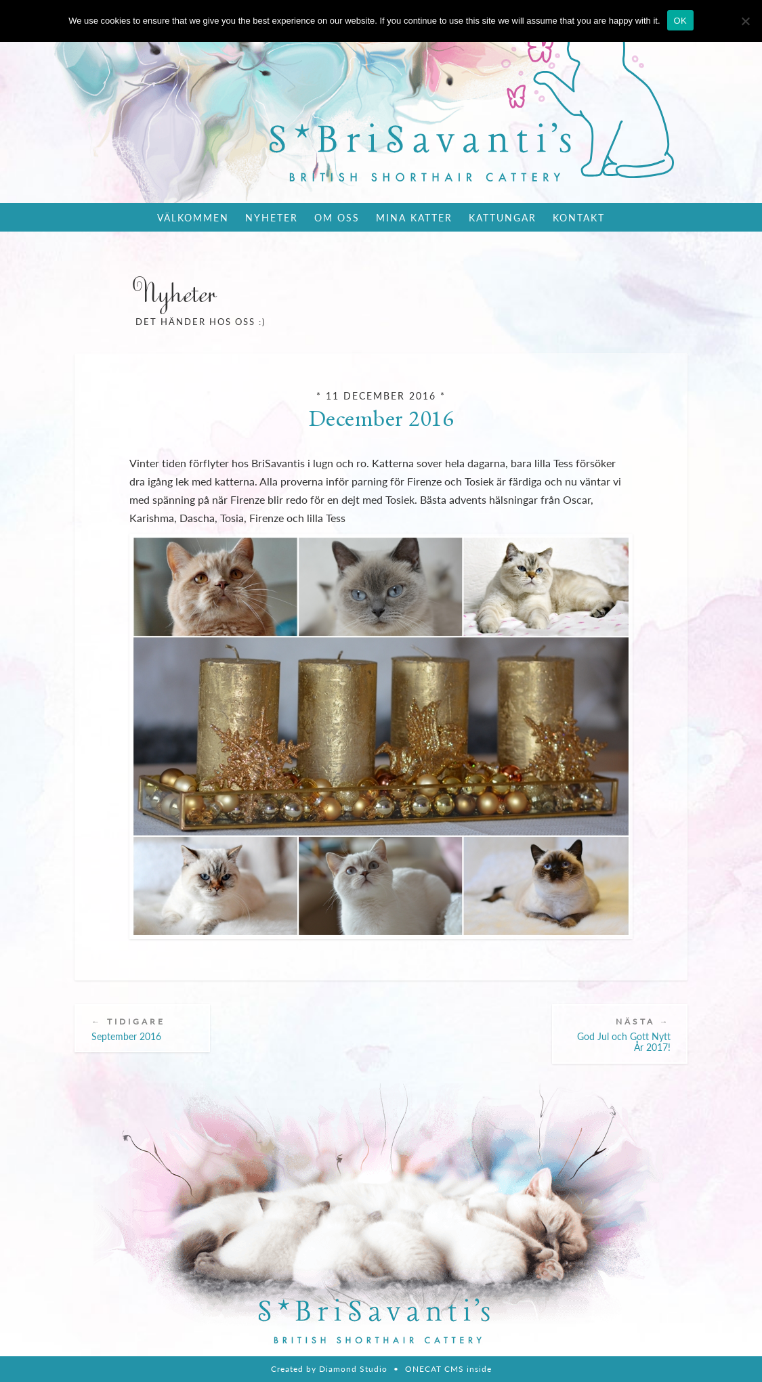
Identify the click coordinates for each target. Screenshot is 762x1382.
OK (680, 21)
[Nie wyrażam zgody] (745, 21)
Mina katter (414, 217)
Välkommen (193, 217)
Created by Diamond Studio (329, 1369)
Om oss (337, 217)
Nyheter (271, 217)
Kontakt (579, 217)
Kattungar (502, 217)
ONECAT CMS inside (448, 1369)
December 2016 (381, 418)
